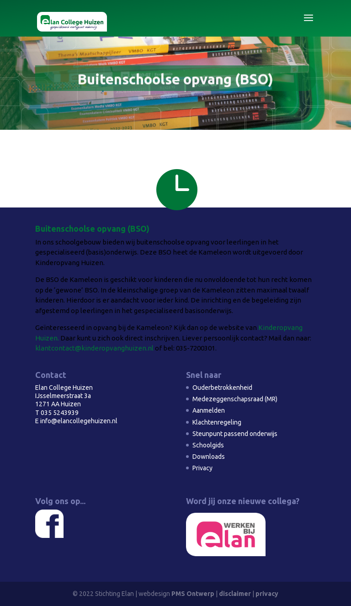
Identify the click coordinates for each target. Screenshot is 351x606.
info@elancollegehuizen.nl (78, 421)
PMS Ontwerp (192, 593)
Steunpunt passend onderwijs (234, 433)
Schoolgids (208, 445)
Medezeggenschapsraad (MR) (234, 399)
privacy (266, 593)
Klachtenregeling (216, 422)
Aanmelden (208, 410)
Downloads (208, 456)
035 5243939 (60, 412)
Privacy (202, 468)
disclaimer (235, 593)
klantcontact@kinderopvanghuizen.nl (94, 348)
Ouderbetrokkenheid (222, 387)
